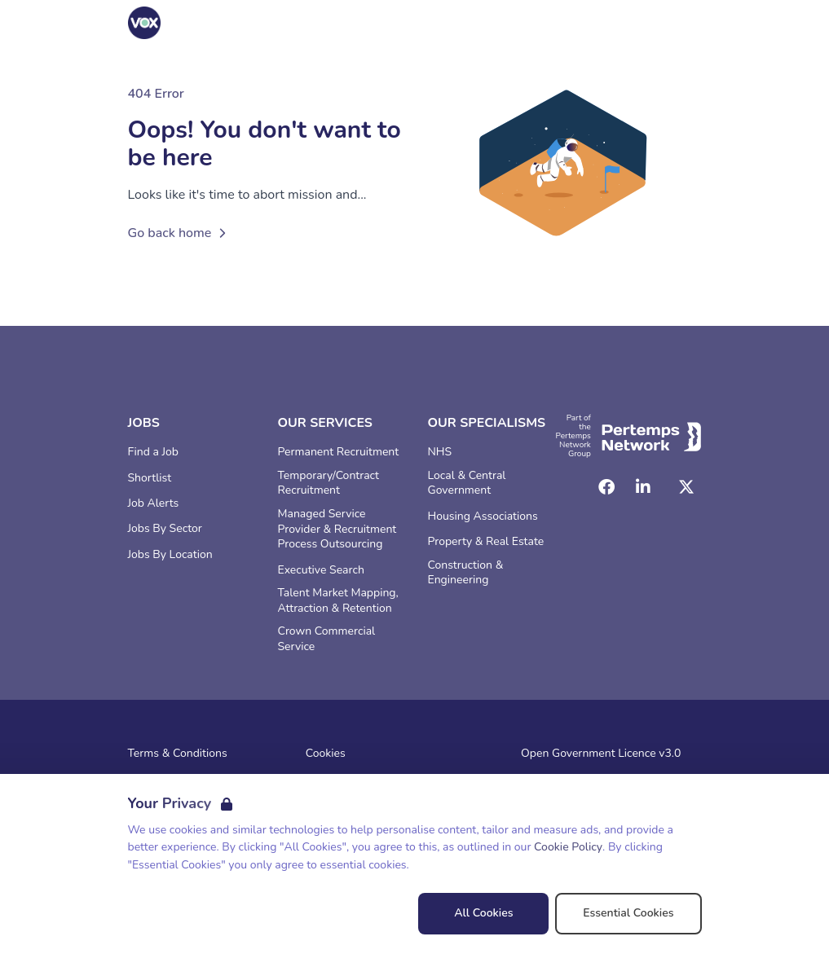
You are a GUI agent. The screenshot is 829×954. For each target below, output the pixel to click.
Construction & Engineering (466, 573)
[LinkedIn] (643, 487)
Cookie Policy (568, 847)
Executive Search (321, 570)
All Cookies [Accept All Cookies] (483, 913)
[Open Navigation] (682, 22)
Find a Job (153, 452)
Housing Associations (483, 516)
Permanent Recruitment (338, 452)
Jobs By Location (170, 554)
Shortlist (150, 478)
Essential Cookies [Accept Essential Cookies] (628, 913)
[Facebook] (606, 487)
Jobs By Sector (165, 528)
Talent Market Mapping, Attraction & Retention (338, 601)
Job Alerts (153, 503)
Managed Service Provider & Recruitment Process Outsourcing (337, 529)
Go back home (180, 233)
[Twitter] (686, 487)
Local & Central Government (467, 483)
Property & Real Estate (486, 541)
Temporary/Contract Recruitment (328, 483)
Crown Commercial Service (327, 639)
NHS (440, 452)
